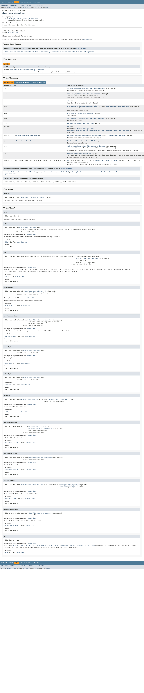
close (69, 101)
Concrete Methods (38, 83)
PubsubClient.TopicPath (85, 52)
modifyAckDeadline (74, 146)
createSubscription (74, 106)
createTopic (71, 113)
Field (14, 7)
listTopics (71, 141)
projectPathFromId (45, 172)
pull (68, 160)
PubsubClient (13, 33)
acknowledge (71, 94)
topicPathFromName (119, 172)
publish (70, 153)
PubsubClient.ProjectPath (13, 52)
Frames (23, 5)
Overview (4, 2)
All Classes (40, 5)
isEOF (69, 126)
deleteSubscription (74, 118)
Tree (21, 2)
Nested (9, 7)
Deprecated (28, 2)
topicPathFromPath (10, 174)
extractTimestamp (30, 172)
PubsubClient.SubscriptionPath (63, 52)
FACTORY (41, 70)
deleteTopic (71, 123)
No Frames (30, 5)
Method (25, 7)
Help (38, 2)
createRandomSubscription (13, 172)
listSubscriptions (74, 135)
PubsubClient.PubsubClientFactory (37, 52)
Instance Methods (22, 83)
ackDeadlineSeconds (74, 88)
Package (10, 2)
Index (34, 2)
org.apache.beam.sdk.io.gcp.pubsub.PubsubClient (21, 18)
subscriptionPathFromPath (101, 172)
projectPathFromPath (61, 172)
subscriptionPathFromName (80, 172)
